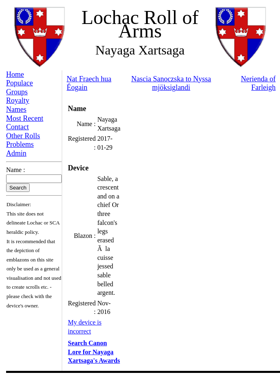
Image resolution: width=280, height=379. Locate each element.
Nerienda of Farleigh (258, 83)
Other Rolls (23, 136)
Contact (17, 127)
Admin (16, 153)
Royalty (17, 100)
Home (15, 74)
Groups (17, 92)
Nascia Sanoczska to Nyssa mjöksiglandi (171, 83)
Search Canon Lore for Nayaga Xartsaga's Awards (94, 352)
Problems (20, 144)
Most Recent (24, 118)
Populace (19, 83)
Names (16, 109)
